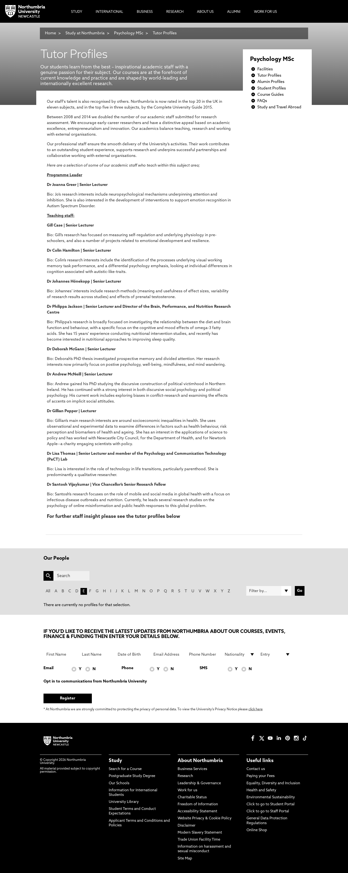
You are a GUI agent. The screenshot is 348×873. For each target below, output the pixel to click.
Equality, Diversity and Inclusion (273, 783)
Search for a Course (125, 769)
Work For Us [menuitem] (265, 12)
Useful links (260, 760)
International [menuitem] (109, 12)
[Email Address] (168, 654)
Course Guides (270, 95)
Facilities (265, 69)
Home (50, 33)
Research (185, 776)
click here (255, 709)
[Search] (71, 576)
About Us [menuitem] (205, 12)
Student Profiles (271, 88)
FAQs (262, 101)
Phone (127, 668)
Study (115, 760)
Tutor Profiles (165, 33)
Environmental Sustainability (270, 797)
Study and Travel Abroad (279, 107)
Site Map (185, 858)
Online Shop (256, 830)
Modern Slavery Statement (200, 833)
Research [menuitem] (174, 12)
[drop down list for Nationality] (239, 654)
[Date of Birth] (132, 654)
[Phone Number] (204, 654)
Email (48, 668)
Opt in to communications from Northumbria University (95, 681)
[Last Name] (97, 654)
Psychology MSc (128, 33)
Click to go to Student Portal (270, 804)
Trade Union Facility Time (199, 840)
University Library (124, 802)
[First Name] (61, 654)
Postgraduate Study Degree (132, 776)
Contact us (255, 769)
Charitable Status (192, 797)
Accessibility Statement (197, 811)
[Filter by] (268, 591)
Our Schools (119, 783)
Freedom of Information (198, 804)
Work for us (187, 790)
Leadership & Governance (199, 783)
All (48, 591)
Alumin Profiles (270, 82)
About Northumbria (200, 760)
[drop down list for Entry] (275, 654)
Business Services (192, 769)
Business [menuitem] (145, 12)
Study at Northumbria (85, 33)
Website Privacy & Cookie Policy (205, 818)
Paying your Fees (260, 776)
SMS (203, 668)
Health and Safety (261, 790)
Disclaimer (187, 826)
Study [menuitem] (76, 12)
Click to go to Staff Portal (267, 811)
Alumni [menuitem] (233, 12)
